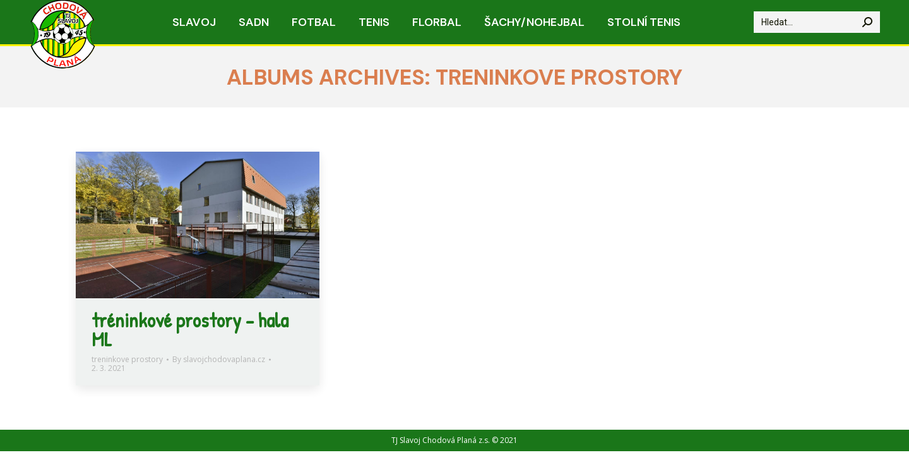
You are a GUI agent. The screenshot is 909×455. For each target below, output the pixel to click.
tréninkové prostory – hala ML (190, 329)
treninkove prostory (127, 359)
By (218, 359)
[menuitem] (194, 22)
